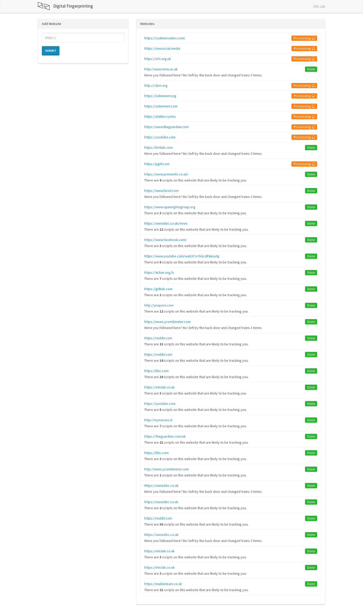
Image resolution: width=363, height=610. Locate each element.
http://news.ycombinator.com (166, 469)
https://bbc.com (156, 371)
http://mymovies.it (158, 420)
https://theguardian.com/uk (165, 436)
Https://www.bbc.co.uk (161, 485)
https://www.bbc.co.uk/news (166, 223)
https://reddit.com (158, 338)
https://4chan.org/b (159, 272)
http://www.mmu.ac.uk (161, 69)
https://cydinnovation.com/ (164, 38)
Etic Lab (319, 6)
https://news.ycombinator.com (167, 321)
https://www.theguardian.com (166, 127)
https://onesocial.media (162, 48)
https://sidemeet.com (160, 106)
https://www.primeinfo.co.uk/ (166, 174)
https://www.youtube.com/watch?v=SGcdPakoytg (181, 256)
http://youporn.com (159, 305)
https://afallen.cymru (160, 116)
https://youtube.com (159, 137)
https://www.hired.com (161, 190)
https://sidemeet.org (160, 96)
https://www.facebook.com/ (165, 239)
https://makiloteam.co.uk (163, 584)
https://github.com (158, 289)
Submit (50, 50)
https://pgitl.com (157, 164)
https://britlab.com (158, 147)
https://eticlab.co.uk (159, 387)
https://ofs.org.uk (157, 58)
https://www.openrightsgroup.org (169, 207)
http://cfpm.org (156, 85)
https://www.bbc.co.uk (161, 502)
